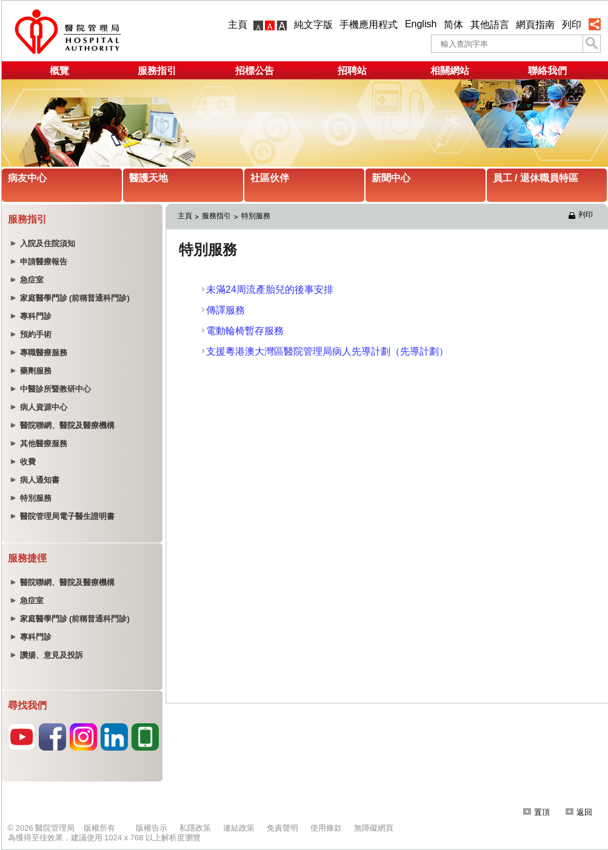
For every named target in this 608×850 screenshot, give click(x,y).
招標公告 (254, 70)
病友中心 (27, 178)
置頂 (536, 812)
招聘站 (352, 70)
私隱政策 (195, 827)
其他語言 (489, 24)
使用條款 (326, 827)
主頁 (237, 24)
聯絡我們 (547, 70)
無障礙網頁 (373, 827)
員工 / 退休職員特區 (535, 178)
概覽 (59, 70)
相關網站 (449, 70)
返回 (579, 812)
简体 (453, 24)
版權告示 (151, 827)
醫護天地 (148, 178)
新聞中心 (391, 178)
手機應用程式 (368, 24)
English (420, 24)
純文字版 (313, 24)
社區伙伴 (269, 178)
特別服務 (255, 216)
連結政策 (239, 827)
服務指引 (157, 70)
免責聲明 (282, 827)
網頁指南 (535, 24)
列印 (571, 24)
